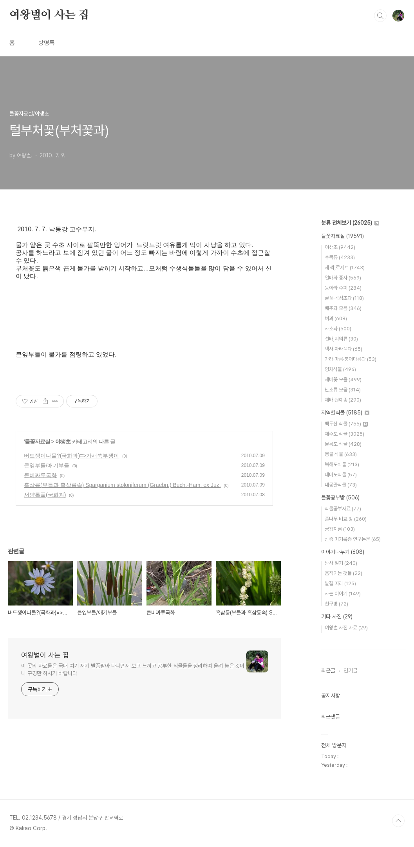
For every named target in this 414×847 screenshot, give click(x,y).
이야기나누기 (342, 552)
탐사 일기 (341, 563)
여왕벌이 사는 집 (49, 15)
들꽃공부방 (340, 497)
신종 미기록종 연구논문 (353, 539)
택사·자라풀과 (343, 349)
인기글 (350, 670)
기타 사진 (337, 616)
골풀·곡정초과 (344, 298)
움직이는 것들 (343, 573)
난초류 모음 (343, 390)
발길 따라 (340, 583)
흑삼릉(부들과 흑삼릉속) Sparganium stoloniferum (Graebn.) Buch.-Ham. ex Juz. (122, 485)
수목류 (340, 257)
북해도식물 (342, 464)
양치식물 (340, 369)
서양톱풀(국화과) (45, 495)
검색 (380, 16)
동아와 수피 (343, 288)
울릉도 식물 (343, 444)
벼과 (336, 318)
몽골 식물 (341, 454)
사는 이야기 (343, 594)
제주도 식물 (344, 434)
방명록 (46, 43)
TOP (398, 821)
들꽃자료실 (37, 441)
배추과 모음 (343, 308)
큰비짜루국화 (40, 475)
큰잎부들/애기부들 (46, 465)
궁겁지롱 (340, 529)
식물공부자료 (343, 509)
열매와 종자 (343, 278)
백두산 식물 (346, 424)
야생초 (63, 441)
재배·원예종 (343, 400)
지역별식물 (345, 412)
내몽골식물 (341, 485)
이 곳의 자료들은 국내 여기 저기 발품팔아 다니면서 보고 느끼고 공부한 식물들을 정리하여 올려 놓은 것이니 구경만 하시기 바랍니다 (132, 669)
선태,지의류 (341, 339)
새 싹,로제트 (345, 267)
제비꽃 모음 (343, 379)
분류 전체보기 (350, 223)
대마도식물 (341, 475)
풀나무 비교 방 (346, 519)
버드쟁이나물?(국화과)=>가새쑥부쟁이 (71, 455)
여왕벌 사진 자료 (346, 628)
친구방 (336, 604)
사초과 (338, 329)
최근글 (328, 670)
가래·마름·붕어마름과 (350, 359)
